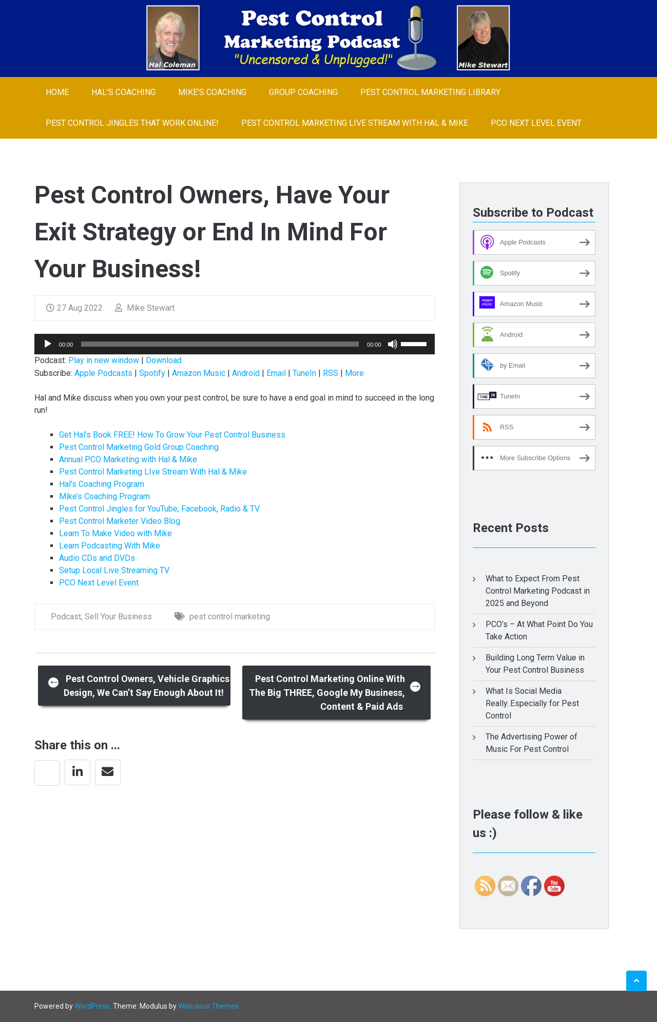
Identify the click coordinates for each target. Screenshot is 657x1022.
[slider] (220, 344)
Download (164, 360)
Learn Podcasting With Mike (109, 546)
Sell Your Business (118, 616)
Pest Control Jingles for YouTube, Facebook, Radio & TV (159, 509)
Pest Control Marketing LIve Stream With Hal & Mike (354, 123)
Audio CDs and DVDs (97, 558)
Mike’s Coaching (212, 92)
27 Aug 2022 (74, 308)
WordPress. (92, 1006)
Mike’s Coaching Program (104, 496)
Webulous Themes (208, 1006)
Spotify (152, 373)
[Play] (48, 344)
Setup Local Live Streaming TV (114, 570)
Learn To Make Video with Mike (115, 533)
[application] (234, 344)
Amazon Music (198, 373)
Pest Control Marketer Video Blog (119, 521)
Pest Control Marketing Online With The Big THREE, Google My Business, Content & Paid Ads (335, 692)
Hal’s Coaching (123, 92)
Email (276, 373)
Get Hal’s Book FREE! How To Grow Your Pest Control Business (172, 435)
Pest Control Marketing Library (430, 92)
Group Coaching (303, 92)
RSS (330, 373)
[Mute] (393, 344)
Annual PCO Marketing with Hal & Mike (128, 459)
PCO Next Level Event (536, 123)
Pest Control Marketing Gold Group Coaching (139, 447)
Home (57, 92)
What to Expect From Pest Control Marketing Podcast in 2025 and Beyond (538, 591)
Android (246, 373)
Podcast (66, 616)
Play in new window (103, 360)
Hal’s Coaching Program (101, 484)
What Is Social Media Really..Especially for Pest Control (532, 703)
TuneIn (304, 373)
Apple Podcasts (103, 373)
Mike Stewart (145, 308)
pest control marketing (229, 616)
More (354, 373)
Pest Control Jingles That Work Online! (132, 123)
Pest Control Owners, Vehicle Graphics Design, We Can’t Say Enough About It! (138, 685)
